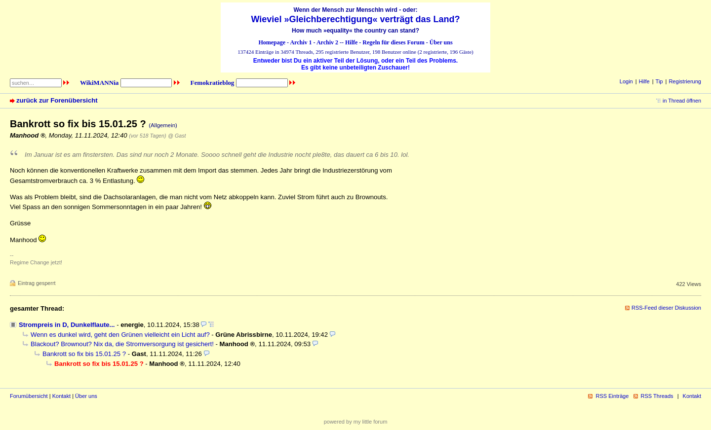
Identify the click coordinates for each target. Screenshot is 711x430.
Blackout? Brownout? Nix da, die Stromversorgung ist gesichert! (122, 344)
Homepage (271, 42)
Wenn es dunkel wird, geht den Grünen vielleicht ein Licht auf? (120, 334)
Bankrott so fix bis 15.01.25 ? (84, 354)
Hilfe (351, 42)
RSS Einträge (612, 396)
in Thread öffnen (682, 101)
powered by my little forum (356, 422)
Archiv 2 (327, 42)
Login (626, 81)
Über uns (441, 42)
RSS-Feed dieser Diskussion (666, 308)
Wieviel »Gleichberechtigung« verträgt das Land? (355, 19)
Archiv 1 (301, 42)
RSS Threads (657, 396)
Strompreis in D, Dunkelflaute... (67, 324)
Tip (659, 81)
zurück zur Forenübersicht (57, 100)
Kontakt (61, 396)
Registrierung (685, 81)
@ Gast (177, 136)
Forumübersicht (29, 396)
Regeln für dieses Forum (393, 42)
